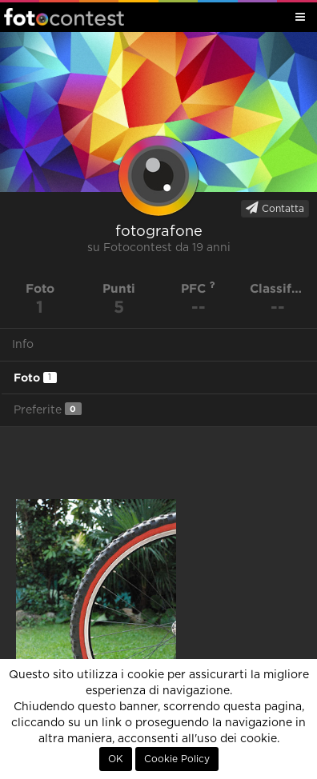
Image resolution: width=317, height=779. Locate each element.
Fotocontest (64, 17)
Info (23, 344)
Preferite (48, 409)
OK (115, 759)
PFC (198, 288)
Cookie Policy (177, 759)
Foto (35, 377)
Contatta (275, 208)
